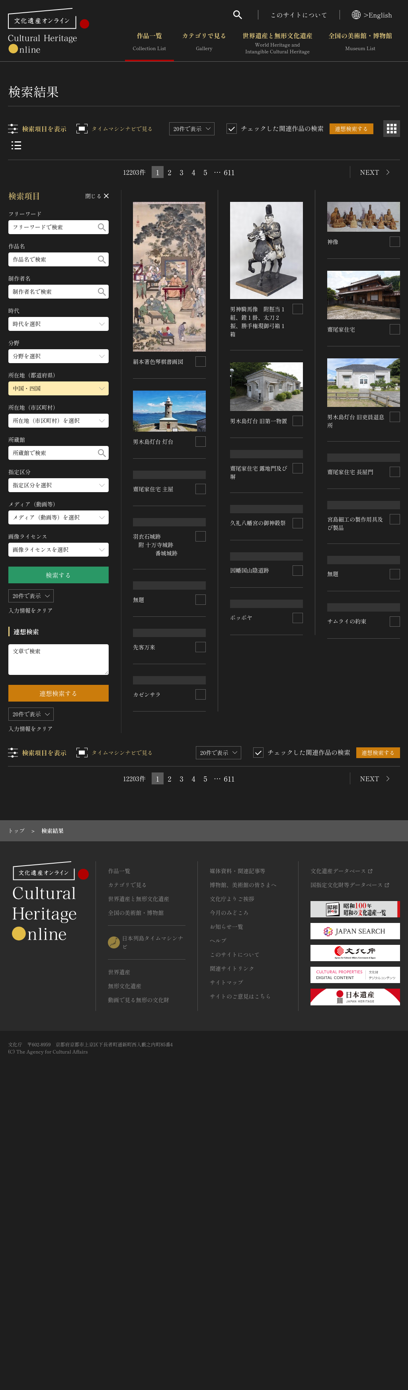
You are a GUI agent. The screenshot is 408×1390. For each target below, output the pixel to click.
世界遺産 (119, 1260)
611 (229, 172)
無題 (138, 732)
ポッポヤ (241, 827)
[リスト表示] (16, 145)
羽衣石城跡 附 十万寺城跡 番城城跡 (155, 630)
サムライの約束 (346, 881)
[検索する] (102, 227)
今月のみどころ (229, 1200)
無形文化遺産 (124, 1274)
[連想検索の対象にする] (201, 361)
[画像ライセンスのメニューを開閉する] (58, 550)
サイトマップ (226, 1270)
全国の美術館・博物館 (360, 43)
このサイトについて (299, 15)
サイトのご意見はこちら (240, 1284)
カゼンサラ (147, 1004)
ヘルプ (218, 1228)
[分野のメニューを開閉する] (58, 356)
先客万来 (144, 868)
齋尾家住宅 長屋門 (350, 518)
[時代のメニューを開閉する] (58, 324)
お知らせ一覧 (226, 1214)
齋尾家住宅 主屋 (153, 535)
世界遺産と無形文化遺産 (277, 43)
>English (372, 15)
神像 (332, 242)
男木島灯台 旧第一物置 (259, 420)
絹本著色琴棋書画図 (158, 361)
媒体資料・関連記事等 (237, 1159)
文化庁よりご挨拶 (232, 1187)
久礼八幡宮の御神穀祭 (258, 603)
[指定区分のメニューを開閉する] (58, 485)
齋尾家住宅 (341, 329)
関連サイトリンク (232, 1256)
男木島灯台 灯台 (153, 441)
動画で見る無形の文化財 (138, 1288)
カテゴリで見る (204, 43)
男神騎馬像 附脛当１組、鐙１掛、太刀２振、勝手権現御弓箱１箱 (258, 321)
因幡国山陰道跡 (249, 691)
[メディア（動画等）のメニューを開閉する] (58, 517)
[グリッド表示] (391, 128)
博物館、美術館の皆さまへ (243, 1173)
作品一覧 (149, 43)
